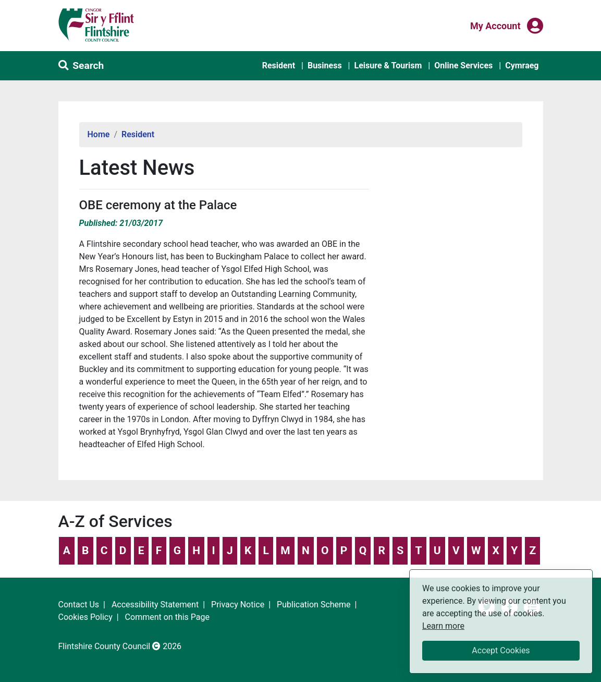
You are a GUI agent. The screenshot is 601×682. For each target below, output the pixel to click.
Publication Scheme (314, 604)
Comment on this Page (167, 617)
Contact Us (79, 604)
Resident (278, 65)
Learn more (443, 625)
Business (325, 65)
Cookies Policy (85, 617)
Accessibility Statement (155, 604)
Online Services (463, 65)
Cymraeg (521, 65)
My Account (495, 25)
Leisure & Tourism (388, 65)
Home (99, 134)
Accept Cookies (501, 650)
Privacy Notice (237, 604)
